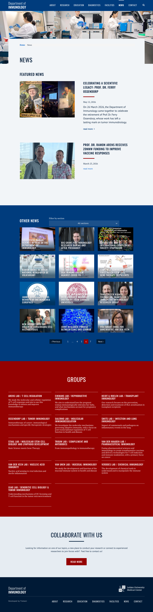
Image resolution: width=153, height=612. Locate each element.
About (53, 5)
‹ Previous (55, 341)
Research (64, 5)
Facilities (109, 5)
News (121, 5)
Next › (101, 341)
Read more (76, 561)
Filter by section (56, 218)
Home (22, 45)
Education (79, 5)
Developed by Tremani (17, 601)
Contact (132, 5)
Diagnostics (94, 5)
